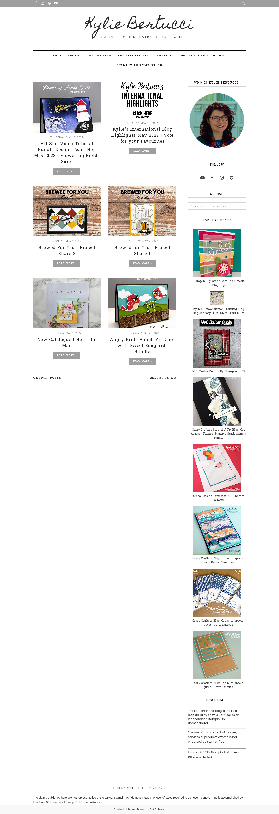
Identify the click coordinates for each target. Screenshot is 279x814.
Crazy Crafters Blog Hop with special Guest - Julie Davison (218, 623)
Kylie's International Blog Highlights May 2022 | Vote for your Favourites (142, 136)
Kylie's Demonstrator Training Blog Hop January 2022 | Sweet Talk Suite (218, 311)
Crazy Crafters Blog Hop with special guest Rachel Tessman (218, 561)
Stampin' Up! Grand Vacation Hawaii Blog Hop (218, 283)
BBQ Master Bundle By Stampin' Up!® (218, 372)
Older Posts (161, 378)
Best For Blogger (158, 809)
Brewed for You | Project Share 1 (142, 251)
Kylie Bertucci (139, 25)
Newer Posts (48, 378)
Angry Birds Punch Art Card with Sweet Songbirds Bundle (142, 346)
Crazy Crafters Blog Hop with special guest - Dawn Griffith (218, 685)
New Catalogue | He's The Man (66, 343)
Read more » (67, 171)
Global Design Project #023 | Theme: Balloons (218, 498)
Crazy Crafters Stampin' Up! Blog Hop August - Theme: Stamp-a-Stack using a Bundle (218, 434)
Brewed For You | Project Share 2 (67, 251)
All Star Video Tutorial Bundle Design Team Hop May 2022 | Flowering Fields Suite (67, 153)
